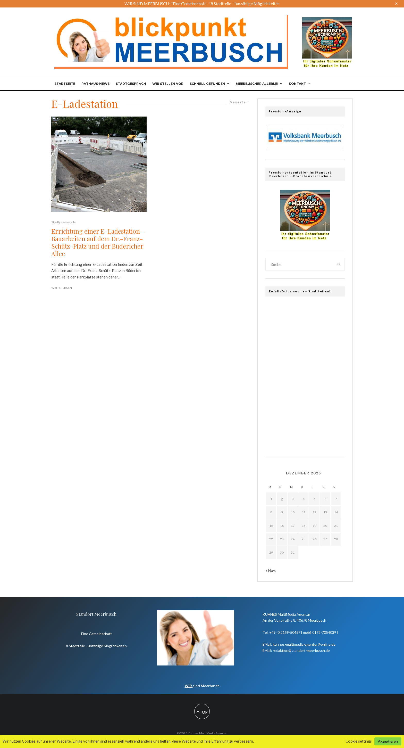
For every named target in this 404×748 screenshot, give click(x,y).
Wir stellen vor (167, 84)
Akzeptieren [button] (388, 741)
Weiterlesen (61, 288)
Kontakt (297, 84)
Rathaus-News (95, 84)
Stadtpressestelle (63, 222)
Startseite (64, 84)
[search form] (300, 264)
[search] (339, 264)
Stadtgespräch (131, 84)
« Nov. (270, 570)
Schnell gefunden (207, 84)
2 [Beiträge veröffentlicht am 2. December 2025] (282, 499)
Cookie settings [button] (359, 741)
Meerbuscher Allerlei (257, 84)
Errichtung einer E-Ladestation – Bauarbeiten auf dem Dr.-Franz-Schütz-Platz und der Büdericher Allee (98, 242)
